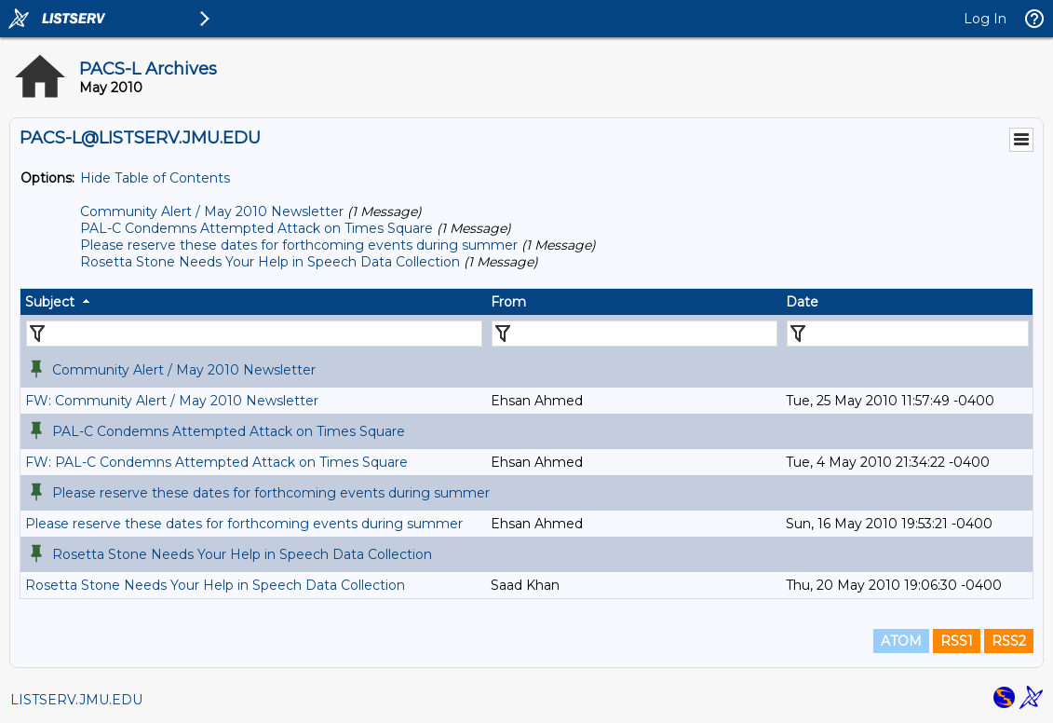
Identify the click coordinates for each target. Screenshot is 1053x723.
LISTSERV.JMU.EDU (76, 699)
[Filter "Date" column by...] (908, 334)
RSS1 (956, 641)
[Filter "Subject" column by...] (254, 334)
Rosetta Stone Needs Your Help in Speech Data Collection (270, 261)
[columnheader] (253, 302)
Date (802, 301)
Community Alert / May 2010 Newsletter (212, 211)
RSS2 (1009, 641)
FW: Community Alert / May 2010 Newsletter (171, 400)
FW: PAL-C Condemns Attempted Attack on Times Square (216, 462)
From (508, 301)
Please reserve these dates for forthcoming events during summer (299, 245)
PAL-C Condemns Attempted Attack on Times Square (256, 228)
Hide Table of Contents (155, 178)
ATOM (901, 641)
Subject (49, 301)
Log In (985, 18)
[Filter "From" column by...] (634, 334)
